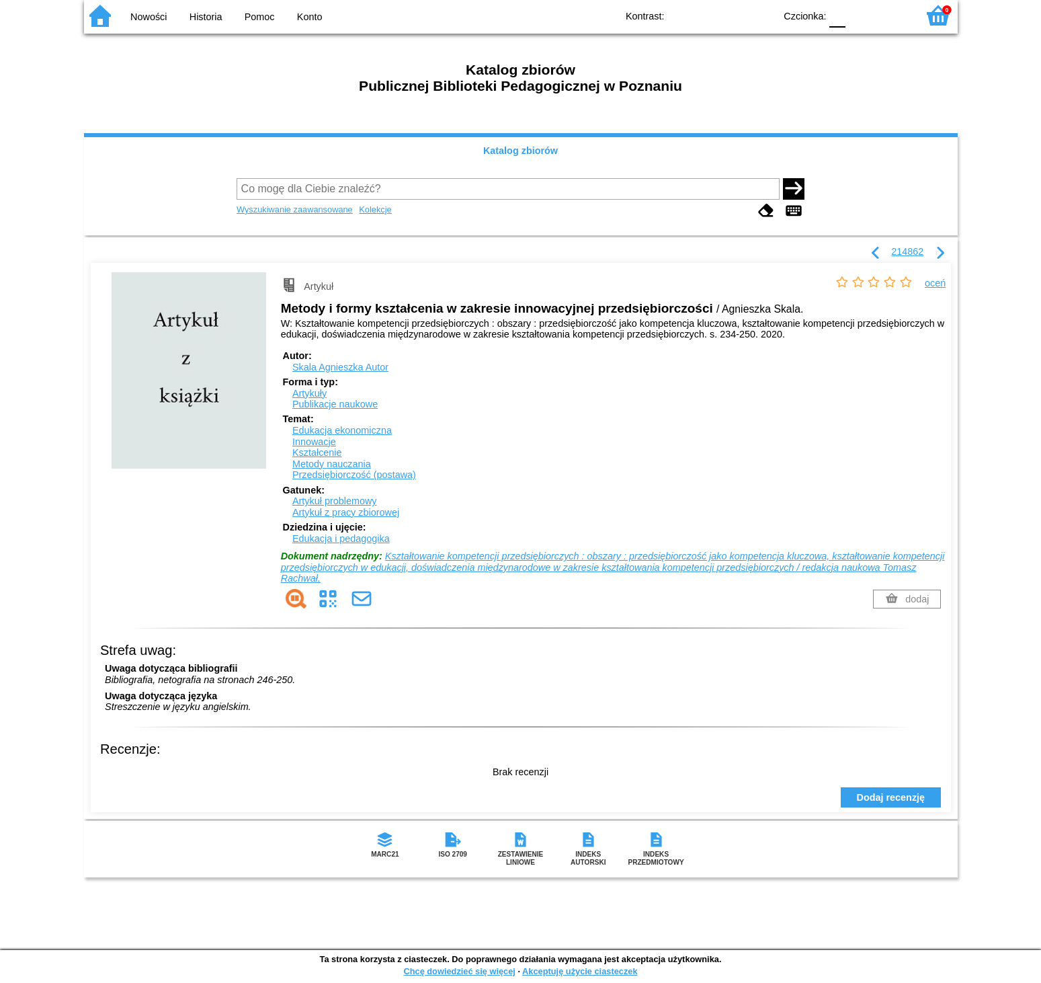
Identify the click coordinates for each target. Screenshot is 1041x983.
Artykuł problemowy (334, 501)
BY (761, 15)
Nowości (148, 16)
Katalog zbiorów (520, 150)
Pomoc (260, 16)
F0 (837, 15)
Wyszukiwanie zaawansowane (295, 209)
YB (733, 15)
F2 (892, 15)
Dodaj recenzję (891, 797)
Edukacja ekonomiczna (342, 430)
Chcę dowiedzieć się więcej (459, 971)
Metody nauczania (331, 464)
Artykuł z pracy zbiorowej (345, 512)
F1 (860, 15)
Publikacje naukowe (335, 404)
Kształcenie (317, 452)
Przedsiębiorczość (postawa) (354, 474)
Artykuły (309, 393)
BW (707, 15)
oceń (935, 283)
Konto (310, 16)
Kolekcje (375, 209)
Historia (206, 16)
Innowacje (314, 441)
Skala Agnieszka (340, 367)
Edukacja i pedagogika (341, 538)
